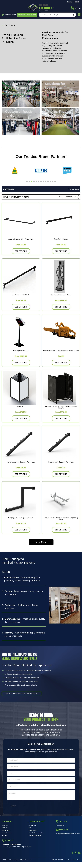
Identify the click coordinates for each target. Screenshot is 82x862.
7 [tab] (41, 182)
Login (69, 2)
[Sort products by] (71, 197)
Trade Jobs (5, 828)
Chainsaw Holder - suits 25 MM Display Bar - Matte (61, 351)
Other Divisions (7, 833)
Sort (60, 197)
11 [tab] (50, 182)
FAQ (30, 828)
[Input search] (55, 15)
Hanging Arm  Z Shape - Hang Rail (20, 518)
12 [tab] (53, 182)
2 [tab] (29, 182)
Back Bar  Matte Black (21, 295)
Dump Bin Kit (21, 406)
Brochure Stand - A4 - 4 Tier (61, 295)
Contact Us (32, 825)
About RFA (5, 825)
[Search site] (73, 15)
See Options (21, 251)
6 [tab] (39, 182)
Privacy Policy (68, 860)
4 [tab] (34, 182)
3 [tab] (32, 182)
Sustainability (6, 830)
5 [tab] (36, 182)
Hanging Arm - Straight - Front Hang (61, 462)
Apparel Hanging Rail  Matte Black (20, 239)
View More (41, 542)
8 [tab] (43, 182)
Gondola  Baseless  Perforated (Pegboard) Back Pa (61, 407)
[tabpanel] (15, 170)
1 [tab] (27, 182)
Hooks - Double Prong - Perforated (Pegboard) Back (61, 519)
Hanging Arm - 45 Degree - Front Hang (21, 462)
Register (77, 2)
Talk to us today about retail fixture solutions (21, 693)
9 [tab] (46, 182)
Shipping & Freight (35, 835)
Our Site (4, 835)
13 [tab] (55, 182)
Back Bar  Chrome (61, 239)
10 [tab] (48, 182)
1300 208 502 (9, 15)
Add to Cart (61, 363)
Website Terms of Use (36, 833)
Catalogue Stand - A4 (21, 351)
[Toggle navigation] (79, 15)
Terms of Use (76, 860)
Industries (8, 25)
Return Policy (33, 830)
